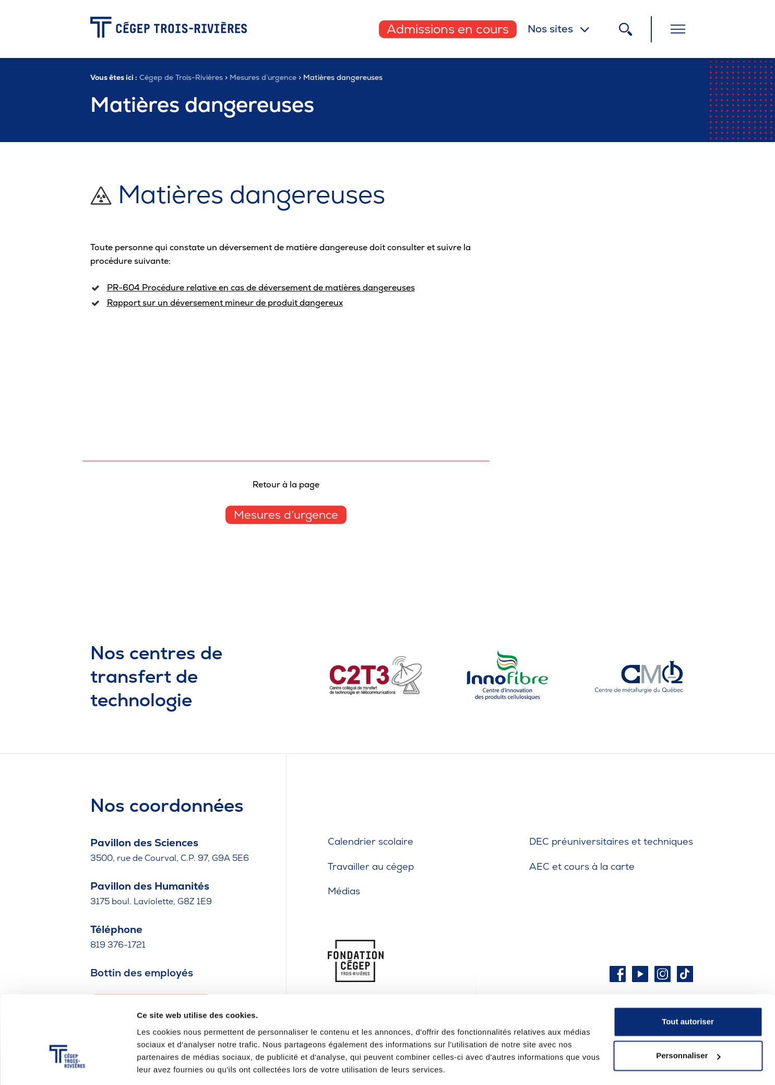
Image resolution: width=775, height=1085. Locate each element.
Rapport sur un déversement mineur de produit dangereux (225, 302)
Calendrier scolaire (370, 842)
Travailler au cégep (371, 866)
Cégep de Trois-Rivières (181, 77)
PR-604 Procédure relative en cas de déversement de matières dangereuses (261, 287)
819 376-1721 (118, 944)
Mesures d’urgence (263, 77)
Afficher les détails (172, 1064)
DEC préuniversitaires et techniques (611, 842)
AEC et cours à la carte (582, 866)
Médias (344, 891)
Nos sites (550, 29)
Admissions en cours (448, 29)
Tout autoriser (688, 987)
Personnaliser (688, 1021)
